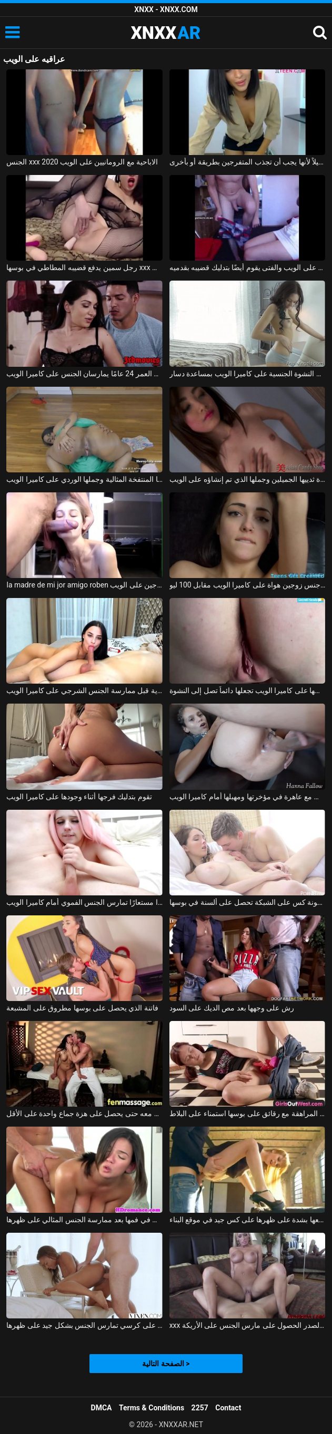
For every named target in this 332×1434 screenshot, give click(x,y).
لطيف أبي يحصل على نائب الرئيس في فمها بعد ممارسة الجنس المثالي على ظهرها (84, 1219)
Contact (228, 1408)
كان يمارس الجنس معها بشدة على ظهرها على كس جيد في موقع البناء (247, 1219)
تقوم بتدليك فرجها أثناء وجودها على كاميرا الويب (79, 796)
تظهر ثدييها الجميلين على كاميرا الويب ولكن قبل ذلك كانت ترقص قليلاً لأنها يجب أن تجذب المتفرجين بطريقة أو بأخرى (247, 162)
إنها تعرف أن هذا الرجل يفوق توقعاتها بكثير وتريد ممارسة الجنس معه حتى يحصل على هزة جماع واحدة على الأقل (84, 1113)
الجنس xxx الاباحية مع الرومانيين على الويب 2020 (82, 162)
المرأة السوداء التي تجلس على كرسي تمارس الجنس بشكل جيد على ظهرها (84, 1325)
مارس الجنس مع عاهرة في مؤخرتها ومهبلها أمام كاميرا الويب (247, 796)
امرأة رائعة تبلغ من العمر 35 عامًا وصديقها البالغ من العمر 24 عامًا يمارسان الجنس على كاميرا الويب (84, 373)
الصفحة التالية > (165, 1363)
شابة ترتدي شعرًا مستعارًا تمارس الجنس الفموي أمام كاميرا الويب (84, 902)
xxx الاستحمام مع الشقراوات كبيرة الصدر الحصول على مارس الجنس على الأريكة (247, 1325)
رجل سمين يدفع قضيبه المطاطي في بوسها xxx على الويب (84, 267)
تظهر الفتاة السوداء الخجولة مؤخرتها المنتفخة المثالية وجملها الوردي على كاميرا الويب (84, 479)
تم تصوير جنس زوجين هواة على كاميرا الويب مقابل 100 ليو (247, 585)
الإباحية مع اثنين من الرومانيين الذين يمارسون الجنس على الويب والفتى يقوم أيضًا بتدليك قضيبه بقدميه (247, 267)
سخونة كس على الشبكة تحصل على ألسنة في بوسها (247, 902)
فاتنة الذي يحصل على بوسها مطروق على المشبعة (82, 1008)
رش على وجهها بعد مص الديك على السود (231, 1008)
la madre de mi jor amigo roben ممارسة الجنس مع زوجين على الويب (84, 585)
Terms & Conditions (151, 1408)
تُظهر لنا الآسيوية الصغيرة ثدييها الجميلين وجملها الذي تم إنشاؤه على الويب (247, 479)
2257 (200, 1408)
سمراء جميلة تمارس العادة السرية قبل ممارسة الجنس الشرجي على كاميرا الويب (84, 690)
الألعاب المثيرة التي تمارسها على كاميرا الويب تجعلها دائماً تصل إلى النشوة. (247, 690)
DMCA (101, 1408)
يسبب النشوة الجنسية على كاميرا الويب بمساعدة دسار (247, 373)
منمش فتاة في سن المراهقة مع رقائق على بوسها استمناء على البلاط (247, 1113)
